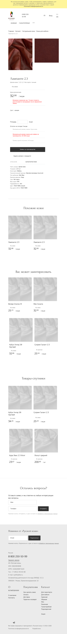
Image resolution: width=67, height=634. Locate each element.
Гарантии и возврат (30, 599)
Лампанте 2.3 (13, 242)
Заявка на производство (27, 149)
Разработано (41, 628)
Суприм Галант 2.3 (42, 345)
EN (57, 17)
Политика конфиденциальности (18, 628)
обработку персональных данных (47, 514)
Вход (50, 16)
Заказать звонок (13, 560)
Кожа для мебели (42, 31)
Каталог (18, 31)
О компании (12, 595)
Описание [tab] (13, 162)
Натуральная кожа (28, 31)
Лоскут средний (40, 456)
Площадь (13, 122)
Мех (42, 602)
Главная (11, 31)
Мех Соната (38, 304)
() (43, 16)
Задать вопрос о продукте (20, 156)
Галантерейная (24, 23)
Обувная (14, 23)
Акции (43, 614)
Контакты (11, 598)
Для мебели (45, 595)
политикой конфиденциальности (33, 6)
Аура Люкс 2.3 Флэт (17, 456)
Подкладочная (46, 609)
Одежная (44, 597)
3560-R (16, 114)
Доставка (26, 597)
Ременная (44, 604)
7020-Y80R (12, 114)
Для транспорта (46, 592)
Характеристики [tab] (31, 162)
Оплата (25, 595)
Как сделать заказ (29, 592)
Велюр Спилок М (15, 304)
